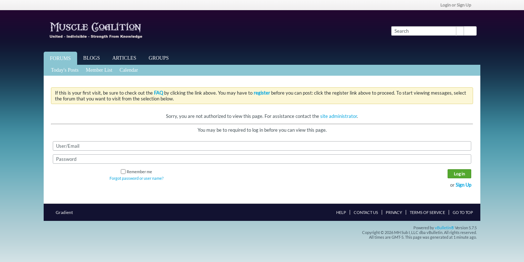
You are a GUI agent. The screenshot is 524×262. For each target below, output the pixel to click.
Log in (459, 173)
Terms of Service (427, 212)
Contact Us (366, 212)
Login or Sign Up (458, 5)
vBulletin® (444, 227)
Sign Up (463, 185)
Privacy (394, 212)
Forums (60, 58)
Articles (124, 58)
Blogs (91, 58)
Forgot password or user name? (136, 178)
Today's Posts (65, 70)
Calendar (129, 70)
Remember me (136, 171)
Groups (159, 58)
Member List (99, 70)
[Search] (427, 31)
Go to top (463, 212)
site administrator (338, 116)
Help (341, 212)
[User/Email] (262, 146)
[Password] (262, 159)
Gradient (66, 212)
